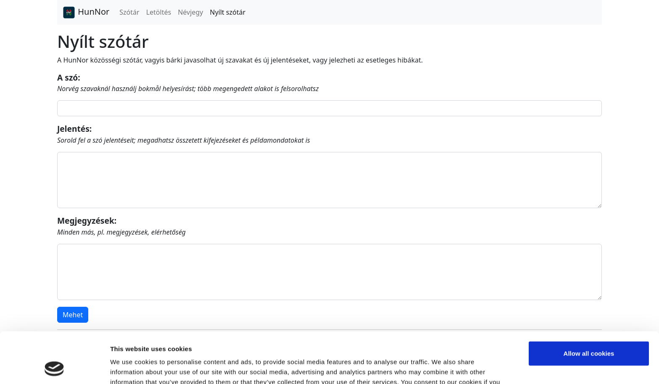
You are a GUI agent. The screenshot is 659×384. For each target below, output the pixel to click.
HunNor (85, 12)
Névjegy (190, 12)
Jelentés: (74, 128)
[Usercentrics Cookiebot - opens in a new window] (54, 367)
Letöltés (158, 12)
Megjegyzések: (86, 220)
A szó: (68, 77)
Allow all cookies (589, 305)
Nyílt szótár (227, 12)
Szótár (129, 12)
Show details (129, 367)
